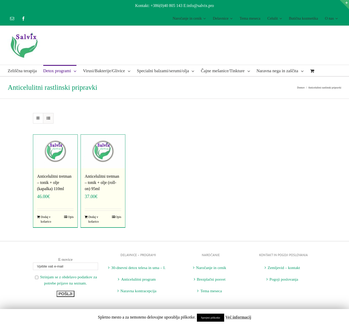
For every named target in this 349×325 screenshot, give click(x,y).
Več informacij (238, 317)
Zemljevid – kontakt (284, 267)
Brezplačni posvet (211, 279)
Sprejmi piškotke (210, 317)
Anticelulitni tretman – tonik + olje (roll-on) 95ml (102, 182)
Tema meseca (211, 291)
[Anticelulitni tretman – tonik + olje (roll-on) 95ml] (103, 151)
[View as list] (48, 118)
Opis (71, 217)
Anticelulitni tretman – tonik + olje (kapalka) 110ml (54, 182)
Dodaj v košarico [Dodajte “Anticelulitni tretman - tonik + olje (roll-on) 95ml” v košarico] (93, 219)
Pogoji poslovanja (283, 279)
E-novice (65, 259)
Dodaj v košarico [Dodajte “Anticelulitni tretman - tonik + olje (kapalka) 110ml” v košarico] (46, 219)
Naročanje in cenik (211, 267)
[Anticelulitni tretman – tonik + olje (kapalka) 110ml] (55, 151)
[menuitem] (189, 19)
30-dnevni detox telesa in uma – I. (138, 267)
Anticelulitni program (138, 279)
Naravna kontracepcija (138, 291)
